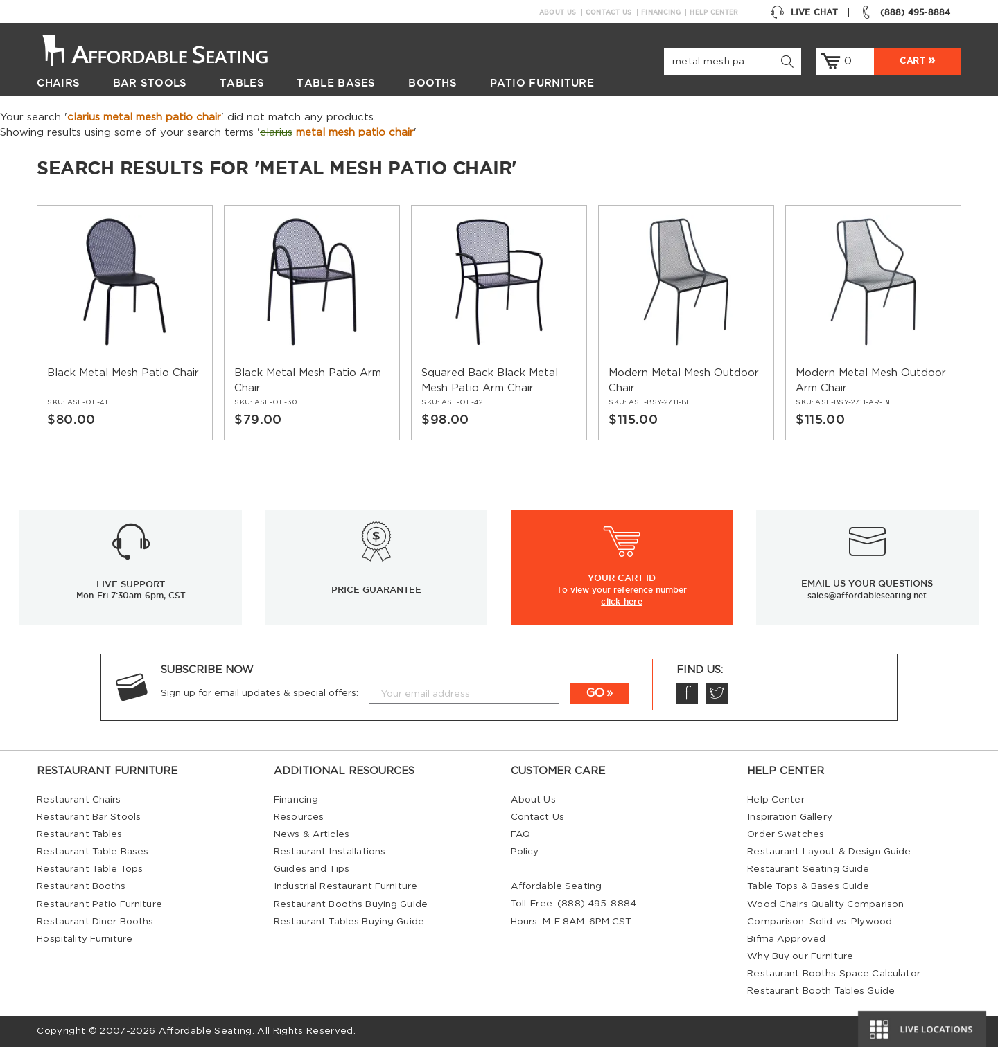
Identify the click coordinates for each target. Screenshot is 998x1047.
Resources (299, 817)
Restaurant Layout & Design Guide (829, 852)
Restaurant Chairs (79, 800)
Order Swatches (785, 834)
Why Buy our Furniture (800, 956)
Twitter (716, 693)
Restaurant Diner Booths (95, 922)
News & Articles (311, 834)
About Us (557, 12)
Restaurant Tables (79, 834)
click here (621, 601)
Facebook (686, 693)
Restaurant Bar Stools (89, 817)
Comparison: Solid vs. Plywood (819, 922)
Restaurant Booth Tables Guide (821, 991)
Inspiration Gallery (789, 817)
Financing (661, 12)
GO (595, 693)
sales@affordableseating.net (867, 595)
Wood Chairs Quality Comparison (825, 904)
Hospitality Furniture (84, 939)
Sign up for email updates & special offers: (259, 693)
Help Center (714, 12)
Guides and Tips (311, 869)
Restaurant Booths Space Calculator (833, 973)
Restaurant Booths (81, 886)
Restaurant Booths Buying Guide (351, 904)
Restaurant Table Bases (92, 852)
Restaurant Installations (329, 852)
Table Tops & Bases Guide (808, 886)
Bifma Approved (786, 939)
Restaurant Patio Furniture (99, 904)
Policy (525, 852)
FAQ (520, 834)
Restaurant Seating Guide (808, 869)
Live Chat (804, 12)
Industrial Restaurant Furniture (345, 886)
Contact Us (609, 12)
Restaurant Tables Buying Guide (349, 922)
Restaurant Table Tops (90, 869)
